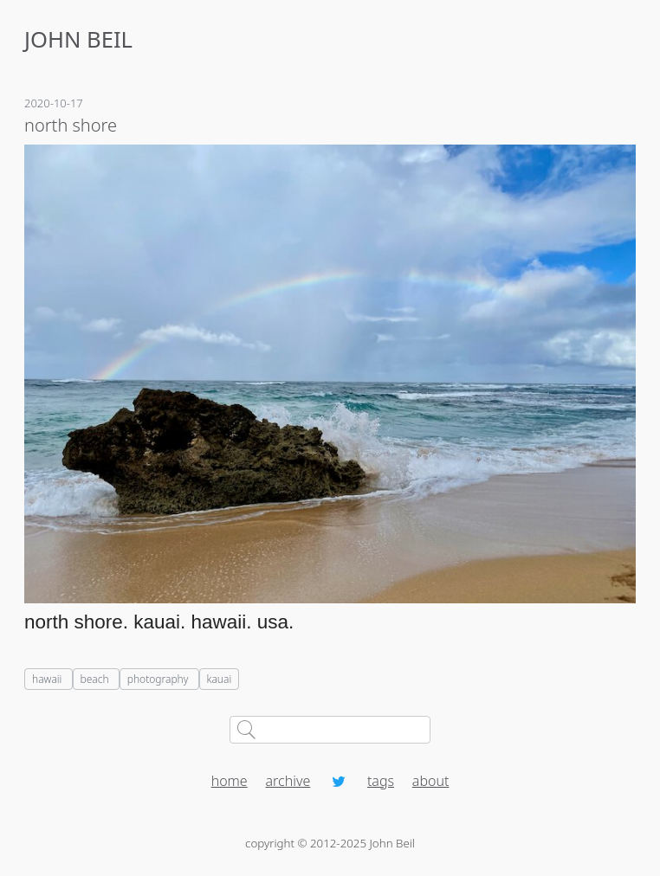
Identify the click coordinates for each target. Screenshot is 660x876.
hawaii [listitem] (48, 679)
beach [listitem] (96, 679)
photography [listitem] (159, 679)
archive (288, 780)
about (431, 780)
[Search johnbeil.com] (330, 730)
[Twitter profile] (338, 780)
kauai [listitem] (219, 679)
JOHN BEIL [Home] (78, 39)
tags (380, 780)
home (229, 780)
